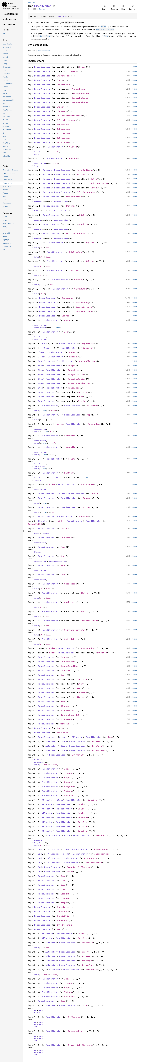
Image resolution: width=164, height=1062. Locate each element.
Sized (62, 493)
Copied (73, 158)
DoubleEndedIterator (57, 561)
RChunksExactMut (69, 715)
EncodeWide (63, 916)
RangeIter (73, 387)
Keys (66, 777)
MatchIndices (84, 170)
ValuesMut (70, 795)
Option (53, 411)
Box (110, 737)
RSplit (83, 215)
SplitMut (69, 639)
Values (68, 791)
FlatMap (72, 458)
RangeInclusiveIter (79, 383)
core (10, 3)
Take (62, 574)
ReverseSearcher (61, 202)
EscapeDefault (81, 93)
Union (70, 871)
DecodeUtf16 (35, 524)
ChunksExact (67, 661)
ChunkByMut (80, 288)
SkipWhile (70, 435)
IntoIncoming (64, 925)
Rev (62, 556)
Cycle (63, 528)
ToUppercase (63, 138)
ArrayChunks (87, 484)
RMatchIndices (73, 196)
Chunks (64, 657)
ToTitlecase (63, 133)
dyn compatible (44, 51)
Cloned (73, 146)
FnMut (36, 248)
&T (41, 248)
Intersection (101, 853)
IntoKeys (97, 746)
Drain (60, 728)
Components (63, 911)
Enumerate (66, 537)
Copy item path (54, 6)
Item (58, 328)
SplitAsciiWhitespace (69, 115)
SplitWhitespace (66, 120)
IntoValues (98, 750)
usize (60, 424)
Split (94, 179)
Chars (60, 80)
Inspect (87, 498)
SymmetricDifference (79, 867)
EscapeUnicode (80, 102)
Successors (70, 583)
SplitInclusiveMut (75, 630)
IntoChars (62, 732)
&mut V (46, 765)
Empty (63, 675)
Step (40, 365)
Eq (35, 1010)
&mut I (94, 493)
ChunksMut (66, 670)
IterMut (82, 401)
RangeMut (69, 786)
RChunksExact (68, 710)
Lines (60, 106)
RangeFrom (73, 370)
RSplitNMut (75, 252)
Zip (66, 331)
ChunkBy (78, 279)
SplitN (94, 187)
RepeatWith (88, 343)
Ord (40, 849)
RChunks (64, 706)
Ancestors (62, 907)
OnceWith (88, 348)
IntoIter (83, 392)
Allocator (77, 737)
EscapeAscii (69, 298)
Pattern (47, 170)
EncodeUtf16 (63, 84)
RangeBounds (39, 762)
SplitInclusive (99, 183)
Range (71, 365)
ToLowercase (63, 129)
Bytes (82, 67)
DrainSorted (91, 858)
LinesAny (62, 111)
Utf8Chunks (63, 142)
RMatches (70, 206)
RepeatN (73, 356)
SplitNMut (75, 270)
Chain (67, 320)
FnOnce (45, 348)
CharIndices (63, 75)
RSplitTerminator (75, 233)
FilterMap (92, 405)
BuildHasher (39, 1013)
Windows (64, 723)
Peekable (84, 516)
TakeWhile (70, 447)
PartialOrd (38, 760)
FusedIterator (42, 67)
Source (42, 9)
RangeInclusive (77, 379)
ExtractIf (77, 754)
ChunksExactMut (69, 666)
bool (48, 248)
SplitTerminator (86, 192)
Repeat (73, 352)
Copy (36, 166)
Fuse (62, 547)
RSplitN (83, 224)
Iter (80, 396)
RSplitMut (70, 602)
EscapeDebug (79, 89)
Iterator (62, 16)
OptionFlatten (87, 361)
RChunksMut (66, 719)
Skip (62, 565)
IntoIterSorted (93, 862)
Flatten (68, 472)
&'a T (55, 152)
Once (62, 701)
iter (33, 3)
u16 (60, 521)
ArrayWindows (88, 648)
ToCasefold (63, 124)
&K (41, 765)
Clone (36, 154)
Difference (100, 849)
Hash (40, 1010)
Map (89, 414)
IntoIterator (39, 466)
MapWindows (94, 424)
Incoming (62, 920)
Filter (87, 507)
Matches (81, 174)
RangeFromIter (76, 374)
